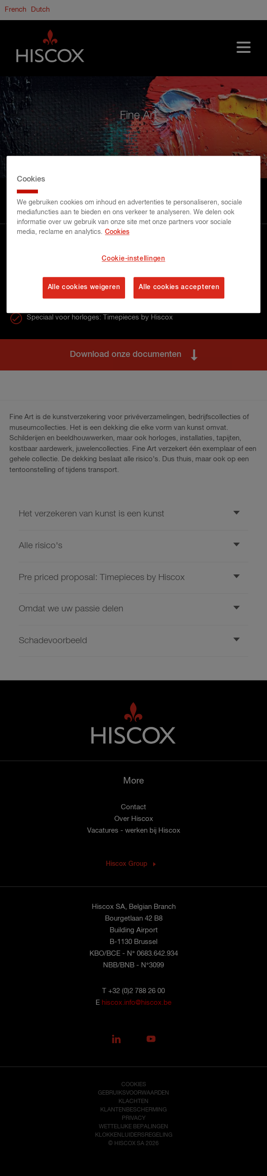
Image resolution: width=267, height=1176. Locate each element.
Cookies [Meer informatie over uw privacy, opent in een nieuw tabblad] (117, 232)
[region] (133, 234)
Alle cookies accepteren (179, 287)
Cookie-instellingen (133, 259)
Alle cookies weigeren (84, 287)
